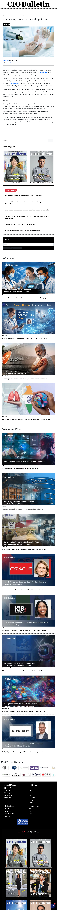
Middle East (33, 797)
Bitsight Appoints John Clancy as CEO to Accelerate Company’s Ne (23, 752)
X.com (7, 790)
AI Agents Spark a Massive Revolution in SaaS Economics (20, 468)
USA (30, 795)
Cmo (3, 627)
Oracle (4, 506)
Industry (10, 16)
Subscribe (12, 248)
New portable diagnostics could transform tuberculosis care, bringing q (24, 298)
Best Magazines (10, 147)
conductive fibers (15, 83)
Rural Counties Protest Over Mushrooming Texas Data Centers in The (24, 549)
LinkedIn (8, 788)
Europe (31, 800)
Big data (4, 546)
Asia (30, 788)
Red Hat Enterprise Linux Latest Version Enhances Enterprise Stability (27, 210)
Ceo (3, 749)
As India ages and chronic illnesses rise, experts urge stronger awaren (24, 379)
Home (4, 16)
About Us (7, 809)
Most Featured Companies (13, 762)
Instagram (8, 793)
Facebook (8, 795)
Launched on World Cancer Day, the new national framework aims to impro (26, 419)
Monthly (32, 809)
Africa (31, 802)
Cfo (3, 587)
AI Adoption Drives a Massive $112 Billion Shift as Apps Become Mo (23, 711)
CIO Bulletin (6, 60)
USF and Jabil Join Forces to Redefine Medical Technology (23, 195)
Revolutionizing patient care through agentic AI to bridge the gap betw (24, 338)
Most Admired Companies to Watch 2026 (41, 182)
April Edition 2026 (15, 182)
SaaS (3, 465)
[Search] (50, 140)
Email (5, 242)
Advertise (7, 816)
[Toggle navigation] (4, 10)
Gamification (5, 708)
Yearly (31, 811)
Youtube (7, 797)
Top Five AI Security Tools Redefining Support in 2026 (22, 224)
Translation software (8, 668)
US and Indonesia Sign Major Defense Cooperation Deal (22, 230)
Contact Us (7, 811)
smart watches (42, 72)
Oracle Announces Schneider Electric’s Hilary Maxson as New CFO (23, 590)
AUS (30, 793)
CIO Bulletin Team (11, 63)
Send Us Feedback (9, 814)
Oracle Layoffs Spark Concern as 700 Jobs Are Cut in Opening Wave (23, 509)
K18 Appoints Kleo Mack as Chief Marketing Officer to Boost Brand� (24, 630)
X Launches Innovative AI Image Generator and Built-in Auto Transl (23, 671)
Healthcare (17, 16)
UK (30, 790)
